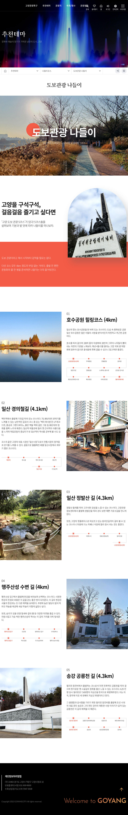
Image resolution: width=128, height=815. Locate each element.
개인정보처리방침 (13, 776)
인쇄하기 (124, 70)
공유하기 (117, 70)
